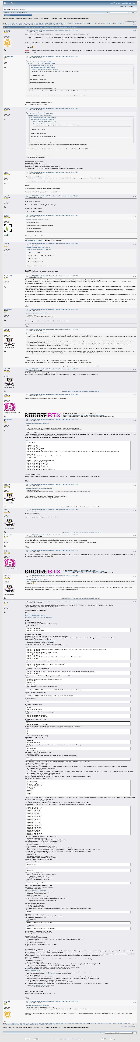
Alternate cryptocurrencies (19, 18)
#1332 (134, 395)
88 (123, 23)
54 (69, 23)
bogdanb (6, 108)
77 (106, 23)
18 (12, 23)
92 (8, 24)
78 (107, 23)
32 (34, 23)
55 (70, 23)
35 (39, 23)
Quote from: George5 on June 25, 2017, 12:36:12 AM (38, 247)
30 (31, 23)
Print (134, 24)
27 (26, 23)
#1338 (134, 576)
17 (10, 23)
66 (88, 23)
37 (42, 23)
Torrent (25, 12)
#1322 (134, 57)
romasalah (7, 30)
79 (109, 23)
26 (24, 23)
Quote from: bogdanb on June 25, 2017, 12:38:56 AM (38, 313)
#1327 (134, 244)
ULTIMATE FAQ (67, 415)
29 (29, 23)
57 (73, 23)
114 (52, 24)
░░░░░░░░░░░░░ (42, 415)
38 (43, 23)
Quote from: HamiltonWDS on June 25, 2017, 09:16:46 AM (39, 488)
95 (13, 24)
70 (95, 23)
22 (18, 23)
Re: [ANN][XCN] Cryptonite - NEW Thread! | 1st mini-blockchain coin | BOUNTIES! (53, 30)
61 (80, 23)
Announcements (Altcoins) (35, 18)
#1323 (134, 109)
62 (81, 23)
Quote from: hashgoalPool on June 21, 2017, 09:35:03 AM (41, 63)
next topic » (134, 21)
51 (64, 23)
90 (5, 24)
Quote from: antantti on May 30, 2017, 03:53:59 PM (37, 176)
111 (46, 24)
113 (50, 24)
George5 (6, 215)
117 (59, 24)
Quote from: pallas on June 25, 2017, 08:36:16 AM (37, 423)
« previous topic (129, 21)
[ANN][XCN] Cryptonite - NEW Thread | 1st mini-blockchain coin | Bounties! (66, 18)
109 (41, 24)
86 (120, 23)
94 (11, 24)
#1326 (134, 216)
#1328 (134, 276)
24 (21, 23)
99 (19, 24)
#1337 (134, 551)
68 (91, 23)
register (23, 9)
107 (37, 24)
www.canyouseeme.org (33, 970)
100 (21, 24)
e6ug (5, 394)
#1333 (134, 420)
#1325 (134, 196)
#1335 (134, 510)
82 (114, 23)
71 (96, 23)
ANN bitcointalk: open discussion (95, 415)
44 (53, 23)
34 (37, 23)
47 (58, 23)
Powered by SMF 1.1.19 (61, 1039)
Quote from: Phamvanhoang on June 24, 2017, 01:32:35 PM (39, 112)
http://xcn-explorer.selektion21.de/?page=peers (40, 801)
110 (43, 24)
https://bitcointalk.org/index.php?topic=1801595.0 (41, 641)
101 (23, 24)
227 (62, 24)
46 (56, 23)
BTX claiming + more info (79, 415)
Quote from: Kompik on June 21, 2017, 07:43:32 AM (41, 65)
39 (45, 23)
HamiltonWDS (8, 276)
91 (6, 24)
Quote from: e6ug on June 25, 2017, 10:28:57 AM (37, 579)
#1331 (134, 369)
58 (75, 23)
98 (17, 24)
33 (35, 23)
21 (17, 23)
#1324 (134, 173)
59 (77, 23)
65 (86, 23)
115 (54, 24)
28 (28, 23)
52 (65, 23)
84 (117, 23)
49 (61, 23)
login (18, 9)
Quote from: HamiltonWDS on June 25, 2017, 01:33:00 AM (39, 333)
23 (20, 23)
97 (16, 24)
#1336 (134, 535)
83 (115, 23)
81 (112, 23)
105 (32, 24)
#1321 (134, 30)
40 (47, 23)
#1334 (134, 485)
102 (26, 24)
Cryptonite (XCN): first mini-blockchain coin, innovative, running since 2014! (81, 366)
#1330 (134, 330)
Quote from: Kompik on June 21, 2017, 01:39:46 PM (39, 61)
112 (48, 24)
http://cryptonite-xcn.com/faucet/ (37, 890)
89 (3, 24)
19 (13, 23)
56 (72, 23)
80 (110, 23)
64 (85, 23)
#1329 (134, 310)
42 (50, 23)
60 (78, 23)
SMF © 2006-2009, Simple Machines (76, 1039)
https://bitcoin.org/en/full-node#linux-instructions (38, 617)
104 (30, 24)
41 (48, 23)
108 (39, 24)
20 (15, 23)
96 (14, 24)
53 (67, 23)
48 (59, 23)
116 (57, 24)
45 (55, 23)
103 (28, 24)
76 (104, 23)
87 (121, 23)
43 (51, 23)
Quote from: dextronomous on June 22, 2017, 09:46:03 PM (39, 60)
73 (99, 23)
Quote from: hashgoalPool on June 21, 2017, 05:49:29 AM (45, 69)
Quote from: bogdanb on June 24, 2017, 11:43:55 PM (38, 219)
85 (118, 23)
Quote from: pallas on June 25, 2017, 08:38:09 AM (37, 1005)
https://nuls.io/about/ (34, 240)
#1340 (134, 1002)
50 (62, 23)
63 (83, 23)
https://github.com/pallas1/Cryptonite (35, 615)
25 (23, 23)
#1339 (134, 601)
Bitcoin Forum (7, 18)
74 (101, 23)
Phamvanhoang (8, 56)
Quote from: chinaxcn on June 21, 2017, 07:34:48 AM (43, 67)
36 (40, 23)
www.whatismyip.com (52, 973)
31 (32, 23)
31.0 (22, 12)
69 (93, 23)
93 (9, 24)
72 (98, 23)
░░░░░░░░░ (42, 416)
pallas (5, 329)
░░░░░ (42, 413)
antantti (6, 172)
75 (103, 23)
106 (35, 24)
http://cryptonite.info (30, 614)
